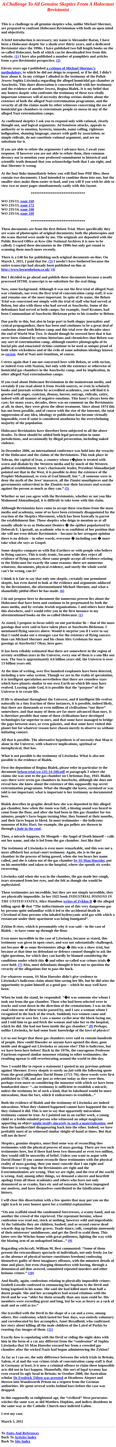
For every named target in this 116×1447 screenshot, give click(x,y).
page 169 (27, 201)
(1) (16, 56)
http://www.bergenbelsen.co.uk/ (25, 269)
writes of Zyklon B (77, 901)
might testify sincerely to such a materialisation (68, 1123)
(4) (53, 269)
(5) (67, 488)
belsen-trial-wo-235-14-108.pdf (41, 772)
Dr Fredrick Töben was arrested (38, 1378)
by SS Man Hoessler (89, 860)
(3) (50, 261)
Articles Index (25, 1437)
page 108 (27, 209)
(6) (62, 591)
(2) (58, 60)
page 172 (27, 205)
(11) (50, 1329)
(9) (70, 1241)
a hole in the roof (27, 828)
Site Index (22, 1441)
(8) (91, 1026)
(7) (20, 965)
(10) (31, 1273)
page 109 (27, 213)
